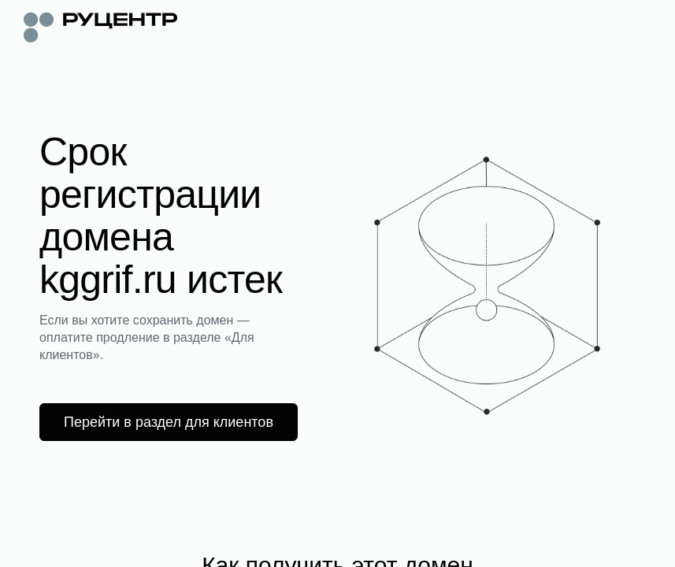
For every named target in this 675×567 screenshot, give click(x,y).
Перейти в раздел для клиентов (168, 422)
